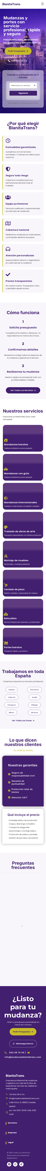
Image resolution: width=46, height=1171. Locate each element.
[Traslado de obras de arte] (6, 527)
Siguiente (23, 93)
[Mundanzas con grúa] (6, 469)
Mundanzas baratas (16, 444)
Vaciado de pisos (14, 589)
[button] (11, 689)
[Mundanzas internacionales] (6, 498)
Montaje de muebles (16, 560)
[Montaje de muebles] (6, 556)
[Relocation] (6, 614)
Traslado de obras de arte (19, 531)
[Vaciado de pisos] (6, 585)
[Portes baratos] (6, 643)
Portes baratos (13, 647)
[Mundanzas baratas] (6, 440)
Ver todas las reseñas (23, 750)
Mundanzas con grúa (16, 473)
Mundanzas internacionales (20, 502)
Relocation (10, 618)
